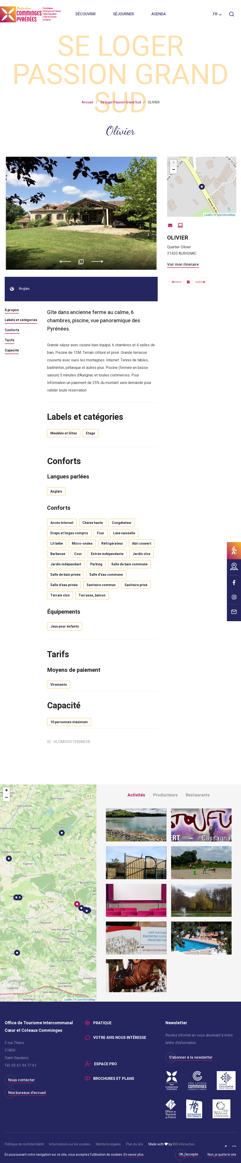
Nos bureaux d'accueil (27, 1093)
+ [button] (173, 163)
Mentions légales (108, 1144)
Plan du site (134, 1144)
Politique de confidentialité (24, 1144)
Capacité (12, 351)
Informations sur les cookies (69, 1144)
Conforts (12, 330)
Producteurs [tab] (165, 795)
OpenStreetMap (226, 214)
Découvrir (86, 14)
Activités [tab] (136, 795)
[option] (81, 213)
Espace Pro (105, 1064)
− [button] (173, 170)
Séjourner (123, 14)
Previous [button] (63, 261)
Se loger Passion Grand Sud (120, 102)
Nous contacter (21, 1080)
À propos (12, 310)
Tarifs (9, 341)
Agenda (158, 14)
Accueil (87, 102)
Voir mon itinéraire (183, 264)
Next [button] (99, 261)
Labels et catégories (21, 320)
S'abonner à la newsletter (191, 1057)
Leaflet (208, 214)
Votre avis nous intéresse (119, 1038)
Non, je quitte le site (222, 1155)
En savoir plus (134, 1154)
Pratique (102, 1023)
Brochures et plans (113, 1078)
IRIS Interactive (183, 1144)
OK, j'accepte (188, 1154)
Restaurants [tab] (198, 795)
